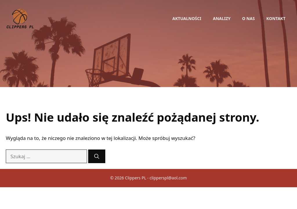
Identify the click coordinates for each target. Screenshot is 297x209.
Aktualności (186, 18)
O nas (248, 18)
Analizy (222, 18)
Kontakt (275, 18)
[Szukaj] (96, 156)
